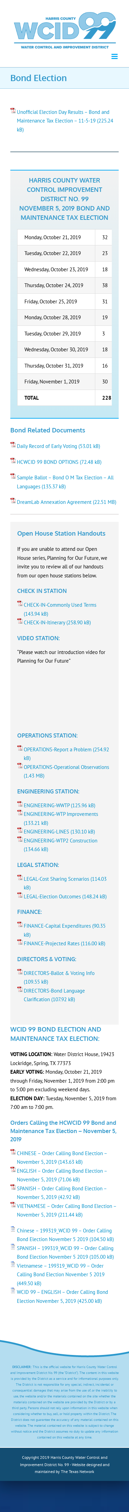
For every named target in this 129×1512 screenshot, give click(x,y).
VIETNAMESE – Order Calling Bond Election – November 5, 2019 (67, 1210)
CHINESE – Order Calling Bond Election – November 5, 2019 (62, 1157)
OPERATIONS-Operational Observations (66, 767)
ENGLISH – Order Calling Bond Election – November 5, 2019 (62, 1175)
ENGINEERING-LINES (46, 831)
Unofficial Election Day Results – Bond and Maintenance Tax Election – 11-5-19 (63, 116)
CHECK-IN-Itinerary (44, 622)
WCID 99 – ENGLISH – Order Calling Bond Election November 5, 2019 (62, 1296)
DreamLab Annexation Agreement (54, 502)
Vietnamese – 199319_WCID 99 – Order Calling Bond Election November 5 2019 (61, 1270)
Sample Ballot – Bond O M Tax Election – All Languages (65, 482)
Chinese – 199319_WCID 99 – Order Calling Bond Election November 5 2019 (64, 1235)
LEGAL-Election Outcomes (52, 896)
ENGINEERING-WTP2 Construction (60, 840)
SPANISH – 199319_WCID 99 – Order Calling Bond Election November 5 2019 (65, 1252)
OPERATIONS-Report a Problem (58, 749)
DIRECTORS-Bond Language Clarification (54, 995)
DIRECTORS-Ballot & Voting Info (59, 973)
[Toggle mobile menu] (115, 56)
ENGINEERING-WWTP (46, 805)
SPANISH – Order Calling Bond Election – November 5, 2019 (62, 1193)
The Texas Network (77, 1471)
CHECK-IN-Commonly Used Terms (60, 605)
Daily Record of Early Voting (47, 446)
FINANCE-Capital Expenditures (57, 926)
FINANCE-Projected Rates (51, 943)
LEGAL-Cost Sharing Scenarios (56, 879)
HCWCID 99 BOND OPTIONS (47, 462)
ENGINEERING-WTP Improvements (61, 814)
